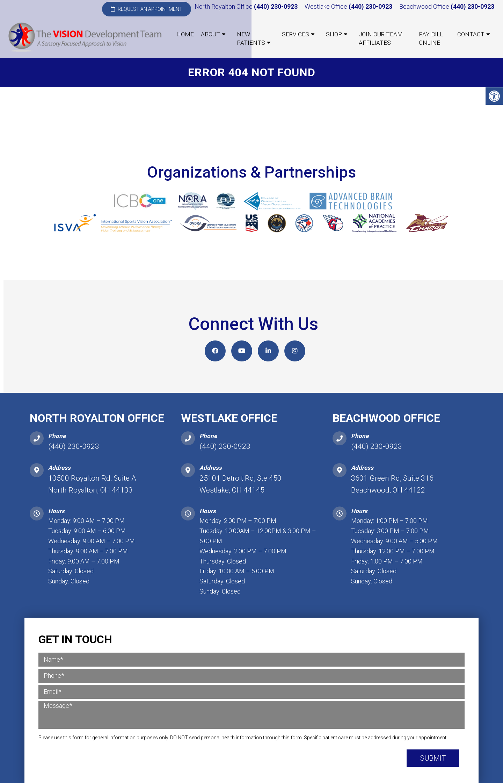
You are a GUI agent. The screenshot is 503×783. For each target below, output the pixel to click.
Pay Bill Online (431, 38)
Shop (334, 34)
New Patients (251, 38)
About (210, 34)
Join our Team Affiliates (381, 38)
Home (185, 34)
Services (295, 34)
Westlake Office (327, 6)
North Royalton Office (224, 6)
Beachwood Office (425, 6)
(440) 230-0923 (276, 6)
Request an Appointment (146, 9)
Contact (470, 34)
